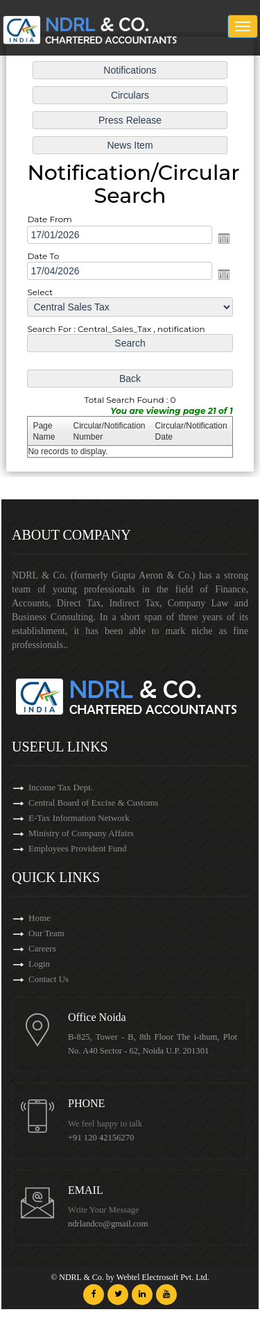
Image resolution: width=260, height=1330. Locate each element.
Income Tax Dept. (60, 787)
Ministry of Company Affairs (81, 833)
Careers (42, 948)
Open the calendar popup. (221, 238)
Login (39, 963)
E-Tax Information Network (79, 818)
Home (39, 918)
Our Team (46, 933)
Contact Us (48, 979)
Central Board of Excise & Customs (93, 802)
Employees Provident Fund (77, 848)
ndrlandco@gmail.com (108, 1224)
